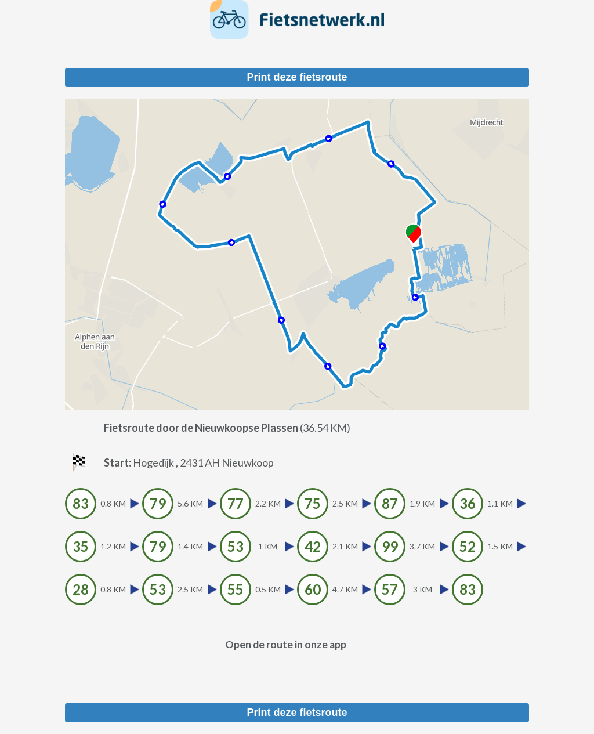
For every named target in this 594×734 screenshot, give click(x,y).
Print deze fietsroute (297, 77)
